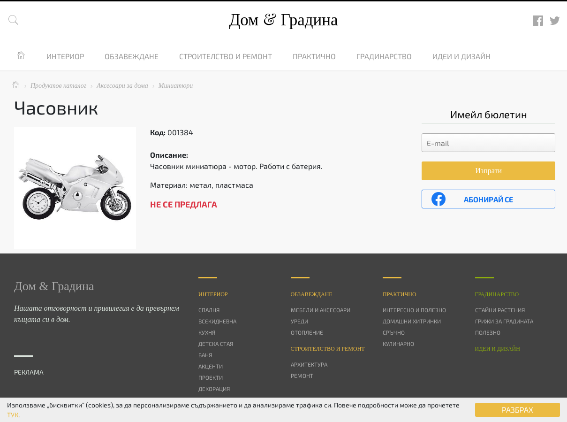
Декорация (214, 388)
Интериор (65, 56)
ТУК (12, 415)
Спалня (208, 310)
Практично (314, 56)
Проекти (210, 377)
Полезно (487, 332)
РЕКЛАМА (29, 372)
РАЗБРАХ (517, 409)
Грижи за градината (504, 321)
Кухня (206, 332)
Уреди (299, 321)
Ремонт (302, 375)
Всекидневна (217, 321)
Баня (205, 355)
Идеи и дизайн (461, 56)
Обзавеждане (132, 56)
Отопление (307, 332)
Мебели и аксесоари (320, 310)
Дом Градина (283, 20)
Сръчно (394, 332)
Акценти (210, 366)
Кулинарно (398, 343)
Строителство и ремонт (225, 56)
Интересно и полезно (414, 310)
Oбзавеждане (312, 294)
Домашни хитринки (412, 321)
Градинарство (384, 56)
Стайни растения (500, 310)
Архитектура (309, 364)
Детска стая (215, 343)
